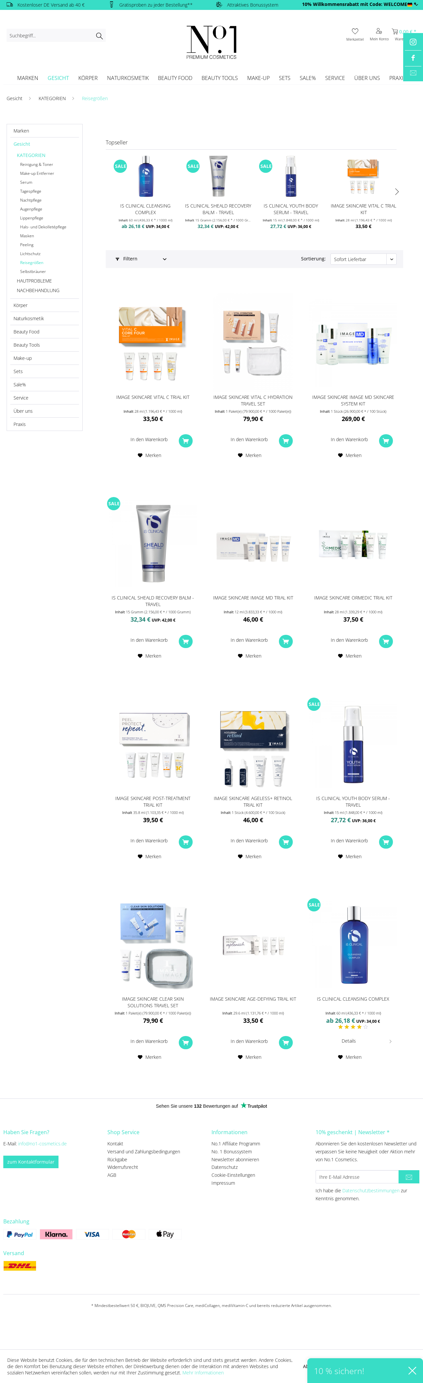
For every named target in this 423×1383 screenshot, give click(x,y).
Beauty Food (26, 331)
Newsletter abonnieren (235, 1159)
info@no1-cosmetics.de (42, 1143)
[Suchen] (99, 35)
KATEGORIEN (31, 155)
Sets (18, 371)
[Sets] (284, 78)
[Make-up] (258, 78)
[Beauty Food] (175, 78)
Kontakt (115, 1143)
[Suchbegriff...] (56, 35)
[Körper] (88, 78)
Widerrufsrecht (122, 1167)
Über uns (23, 411)
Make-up (23, 358)
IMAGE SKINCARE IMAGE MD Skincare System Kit (353, 400)
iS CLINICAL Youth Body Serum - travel (291, 209)
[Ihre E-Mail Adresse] (357, 1176)
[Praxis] (398, 78)
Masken (27, 236)
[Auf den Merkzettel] (149, 455)
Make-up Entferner (37, 173)
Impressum (223, 1183)
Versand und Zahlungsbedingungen (143, 1151)
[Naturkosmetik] (127, 78)
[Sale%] (308, 78)
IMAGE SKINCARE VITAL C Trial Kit (363, 209)
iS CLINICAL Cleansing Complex (145, 209)
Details (367, 1040)
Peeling (26, 245)
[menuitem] (56, 35)
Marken (21, 131)
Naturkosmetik (29, 318)
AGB (111, 1175)
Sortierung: (313, 258)
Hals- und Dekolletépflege (43, 227)
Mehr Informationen (203, 1372)
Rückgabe (117, 1159)
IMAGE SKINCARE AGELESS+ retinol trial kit (253, 801)
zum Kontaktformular (31, 1162)
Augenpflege (31, 209)
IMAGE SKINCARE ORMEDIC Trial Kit (353, 598)
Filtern (126, 258)
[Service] (335, 78)
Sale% (20, 384)
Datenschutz (225, 1167)
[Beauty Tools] (220, 78)
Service (21, 398)
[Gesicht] (58, 78)
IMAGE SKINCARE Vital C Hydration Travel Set (252, 400)
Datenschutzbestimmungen (371, 1190)
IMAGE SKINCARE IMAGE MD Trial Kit (253, 598)
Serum (26, 182)
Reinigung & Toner (36, 164)
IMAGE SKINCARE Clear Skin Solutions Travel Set (153, 1002)
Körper (20, 305)
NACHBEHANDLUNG (38, 290)
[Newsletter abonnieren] (409, 1176)
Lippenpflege (31, 218)
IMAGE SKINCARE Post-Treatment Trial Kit (152, 801)
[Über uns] (367, 78)
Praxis (20, 424)
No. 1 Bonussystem (232, 1151)
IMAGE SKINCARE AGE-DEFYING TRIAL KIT (253, 999)
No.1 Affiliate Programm (236, 1143)
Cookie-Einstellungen (233, 1175)
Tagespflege (30, 191)
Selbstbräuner (33, 271)
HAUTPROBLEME (34, 281)
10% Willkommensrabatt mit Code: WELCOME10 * (359, 4)
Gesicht (22, 144)
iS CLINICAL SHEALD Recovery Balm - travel (218, 209)
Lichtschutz (30, 253)
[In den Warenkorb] (153, 439)
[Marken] (28, 78)
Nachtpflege (31, 200)
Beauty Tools (27, 345)
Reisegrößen (31, 262)
